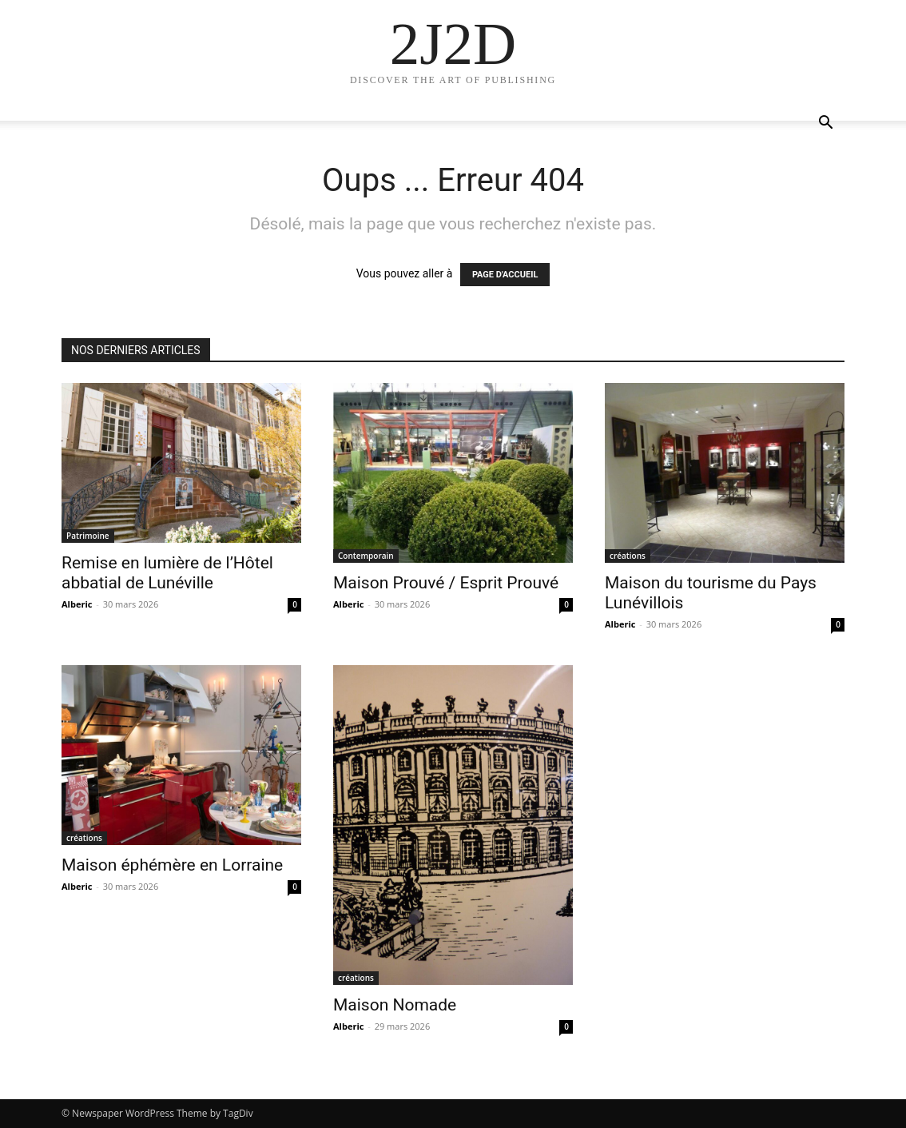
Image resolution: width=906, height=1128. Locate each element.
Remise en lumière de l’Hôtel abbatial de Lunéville (167, 572)
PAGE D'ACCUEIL (505, 274)
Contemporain (366, 555)
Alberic (77, 604)
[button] (825, 124)
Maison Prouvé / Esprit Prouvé (445, 582)
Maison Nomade (394, 1004)
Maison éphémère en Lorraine (172, 865)
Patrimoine (87, 535)
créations (628, 555)
